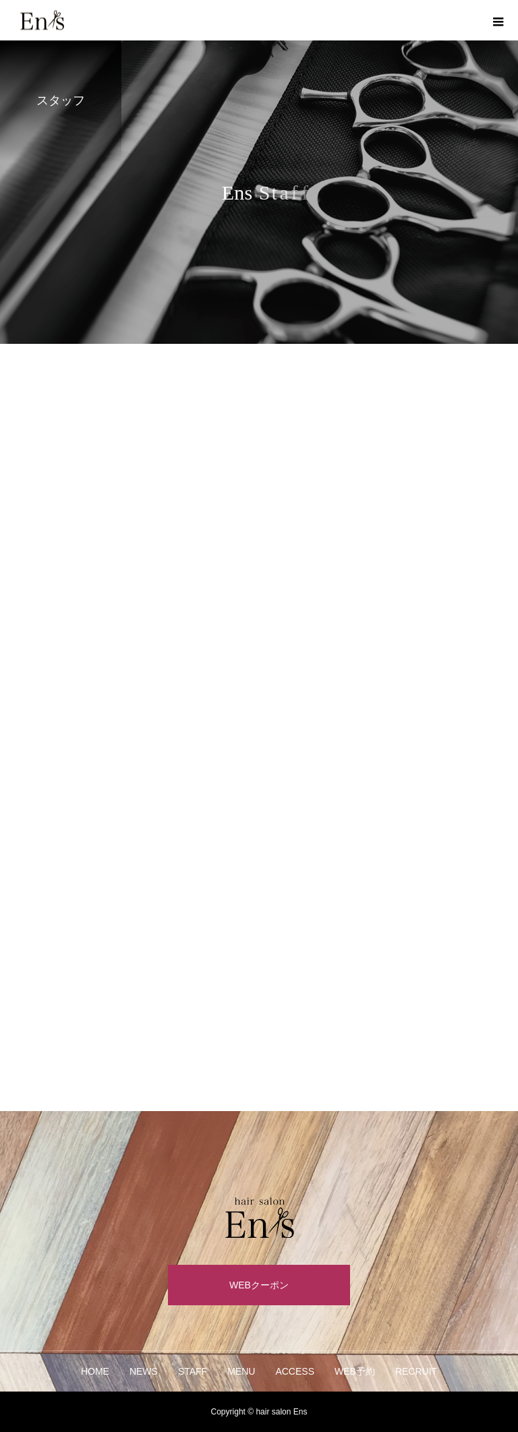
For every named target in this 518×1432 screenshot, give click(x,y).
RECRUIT (416, 1371)
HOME (95, 1371)
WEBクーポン (259, 1285)
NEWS (144, 1371)
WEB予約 (355, 1371)
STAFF (192, 1371)
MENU (241, 1371)
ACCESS (294, 1371)
